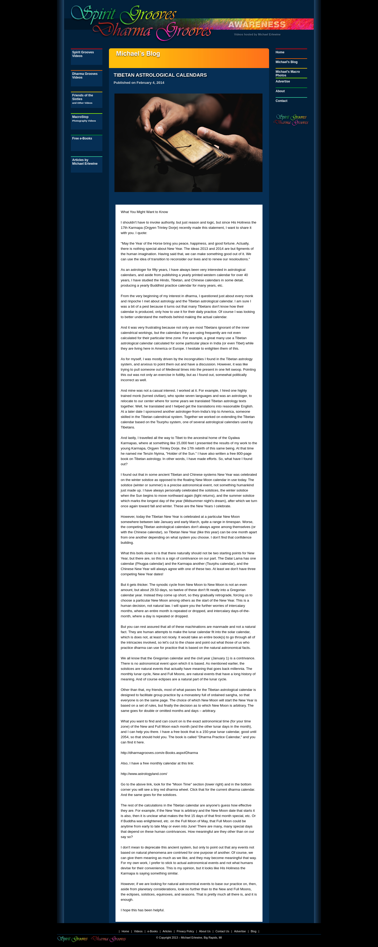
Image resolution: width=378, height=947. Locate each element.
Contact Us (222, 931)
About (280, 91)
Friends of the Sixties (82, 99)
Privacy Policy (185, 931)
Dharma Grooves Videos (85, 75)
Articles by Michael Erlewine (85, 161)
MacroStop (84, 118)
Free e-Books (82, 138)
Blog (253, 931)
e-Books (153, 931)
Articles (167, 931)
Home (280, 52)
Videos (138, 931)
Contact (281, 101)
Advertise (283, 81)
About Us (205, 931)
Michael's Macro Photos (288, 73)
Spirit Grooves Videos (83, 54)
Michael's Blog (287, 62)
